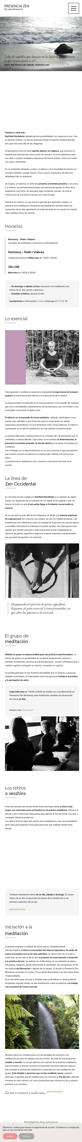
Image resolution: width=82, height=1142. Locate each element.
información (27, 710)
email (40, 301)
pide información (17, 909)
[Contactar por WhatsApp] (76, 1136)
